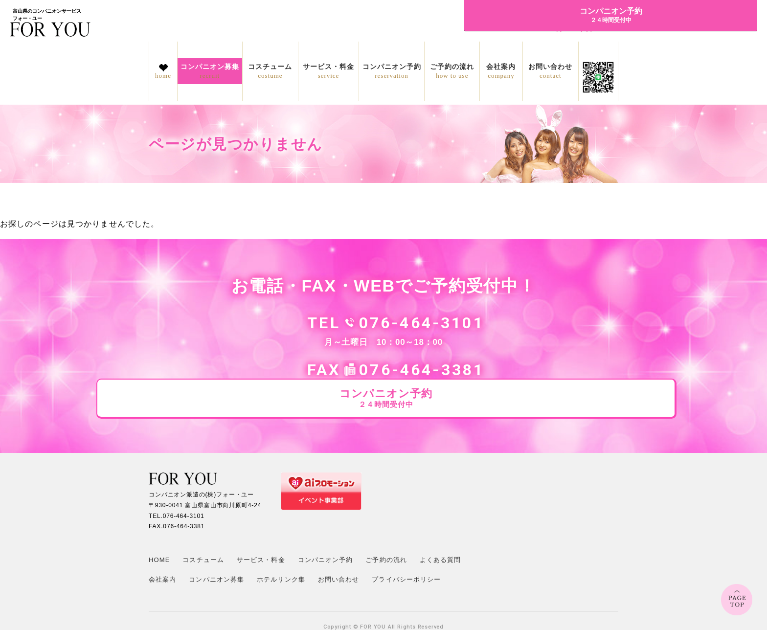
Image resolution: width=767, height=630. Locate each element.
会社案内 (501, 71)
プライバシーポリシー (406, 542)
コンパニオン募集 (210, 71)
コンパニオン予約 (392, 71)
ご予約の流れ (452, 71)
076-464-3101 (337, 323)
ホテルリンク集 (281, 542)
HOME (159, 522)
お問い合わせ (550, 71)
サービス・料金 (328, 71)
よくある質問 (440, 522)
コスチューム (270, 71)
